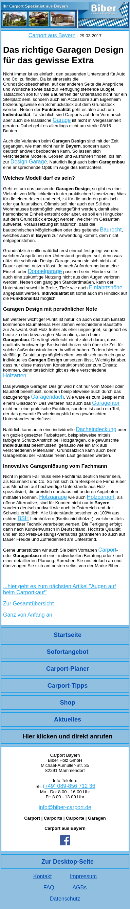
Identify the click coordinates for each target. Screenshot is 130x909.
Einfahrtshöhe (106, 287)
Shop (67, 702)
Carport (107, 550)
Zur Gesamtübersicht (28, 603)
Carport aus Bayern (52, 35)
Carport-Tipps (68, 685)
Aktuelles (67, 719)
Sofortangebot (68, 651)
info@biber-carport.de (65, 807)
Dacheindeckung (96, 429)
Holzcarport (101, 497)
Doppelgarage (45, 271)
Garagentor (105, 403)
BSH (23, 518)
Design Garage (29, 161)
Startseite (67, 634)
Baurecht (111, 229)
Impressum (83, 876)
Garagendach (47, 397)
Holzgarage (53, 497)
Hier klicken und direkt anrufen (67, 736)
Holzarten (14, 375)
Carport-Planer (67, 668)
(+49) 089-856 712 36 (69, 786)
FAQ (48, 887)
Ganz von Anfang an (27, 615)
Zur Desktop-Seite (67, 861)
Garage (62, 120)
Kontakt (42, 876)
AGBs (79, 887)
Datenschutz (65, 899)
